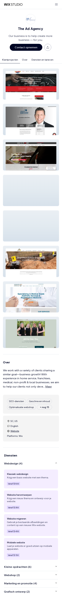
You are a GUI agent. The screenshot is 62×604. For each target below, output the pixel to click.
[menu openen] (56, 4)
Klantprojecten (10, 59)
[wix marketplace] (13, 4)
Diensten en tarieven (42, 59)
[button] (31, 84)
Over (24, 59)
